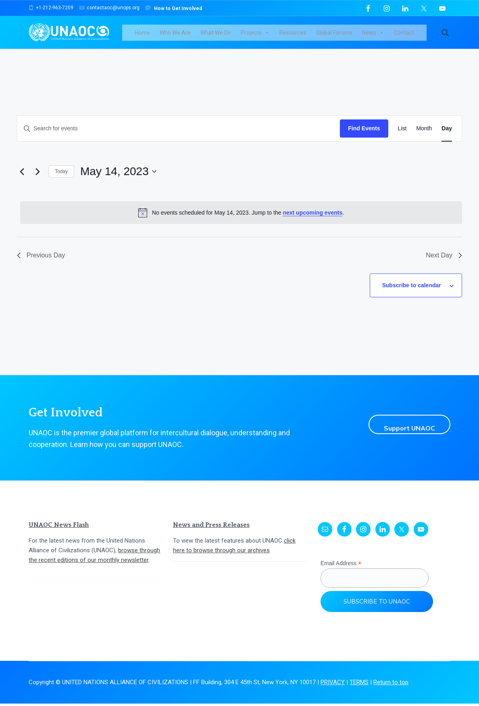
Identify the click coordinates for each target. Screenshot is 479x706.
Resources (299, 36)
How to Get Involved (174, 8)
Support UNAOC (403, 427)
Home (149, 36)
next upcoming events (312, 220)
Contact (411, 36)
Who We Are (182, 36)
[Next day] (37, 179)
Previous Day (41, 262)
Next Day (444, 262)
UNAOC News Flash (59, 527)
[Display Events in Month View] (424, 136)
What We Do (222, 36)
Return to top (390, 685)
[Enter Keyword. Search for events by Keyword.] (178, 136)
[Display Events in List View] (402, 136)
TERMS (359, 685)
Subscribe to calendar (415, 290)
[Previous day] (22, 179)
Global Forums (341, 36)
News (380, 36)
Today (61, 179)
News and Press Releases (211, 527)
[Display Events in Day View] (447, 136)
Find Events (364, 136)
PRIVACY (333, 685)
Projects (262, 36)
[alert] (241, 220)
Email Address (341, 566)
